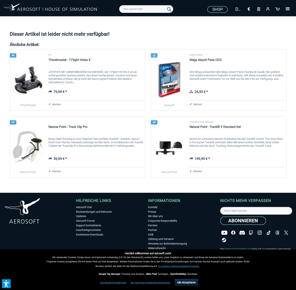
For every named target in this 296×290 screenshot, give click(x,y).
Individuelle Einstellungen (113, 282)
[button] (6, 283)
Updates (81, 216)
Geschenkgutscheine (88, 230)
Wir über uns (155, 216)
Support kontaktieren (88, 225)
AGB (150, 234)
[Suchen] (169, 9)
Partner (152, 230)
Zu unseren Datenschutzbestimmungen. (179, 266)
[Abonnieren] (243, 221)
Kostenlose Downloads (89, 234)
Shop (217, 9)
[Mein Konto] (268, 8)
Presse (152, 211)
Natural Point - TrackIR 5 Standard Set (215, 127)
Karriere (152, 225)
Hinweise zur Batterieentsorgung (167, 243)
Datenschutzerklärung (237, 249)
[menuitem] (146, 9)
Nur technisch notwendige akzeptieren (150, 282)
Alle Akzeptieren (186, 282)
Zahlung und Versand (161, 239)
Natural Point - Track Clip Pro (67, 127)
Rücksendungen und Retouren (94, 211)
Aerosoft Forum (85, 220)
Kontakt (153, 207)
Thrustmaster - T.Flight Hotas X (69, 60)
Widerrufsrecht (157, 248)
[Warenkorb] (278, 8)
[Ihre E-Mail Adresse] (256, 211)
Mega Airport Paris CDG (205, 60)
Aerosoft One (84, 207)
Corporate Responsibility (162, 220)
